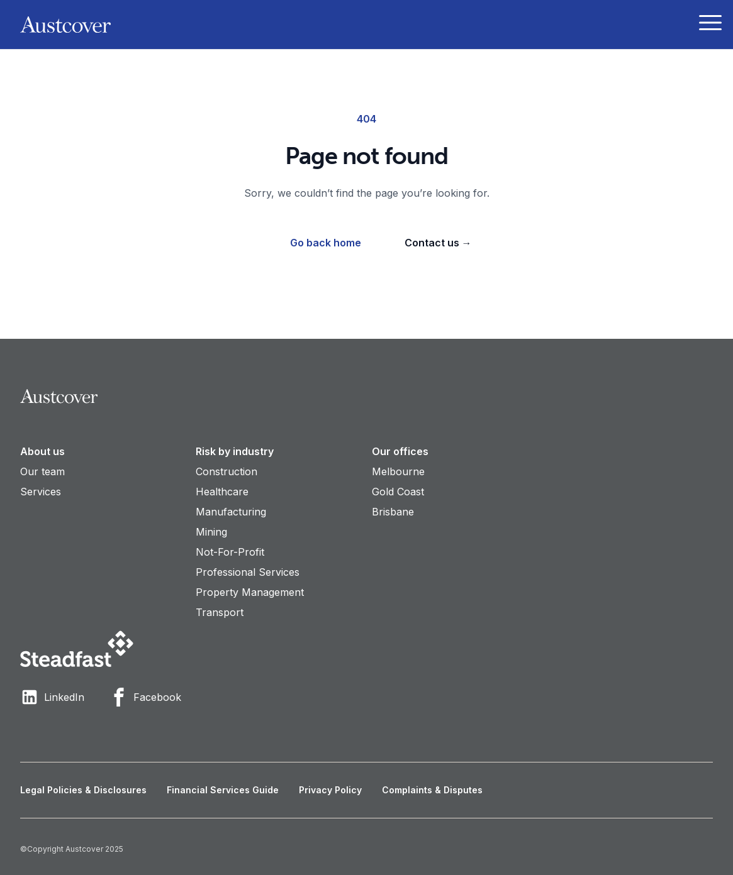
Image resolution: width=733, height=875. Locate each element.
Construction (226, 471)
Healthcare (222, 491)
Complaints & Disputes (432, 789)
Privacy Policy (330, 789)
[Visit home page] (366, 396)
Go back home (325, 242)
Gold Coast (398, 491)
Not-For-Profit (230, 552)
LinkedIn (52, 697)
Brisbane (393, 511)
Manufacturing (231, 511)
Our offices (400, 451)
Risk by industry (235, 451)
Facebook (145, 697)
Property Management (250, 592)
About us (42, 451)
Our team (42, 471)
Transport (219, 612)
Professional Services (247, 572)
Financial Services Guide (223, 789)
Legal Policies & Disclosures (83, 789)
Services (40, 491)
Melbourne (398, 471)
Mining (211, 532)
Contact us (438, 242)
